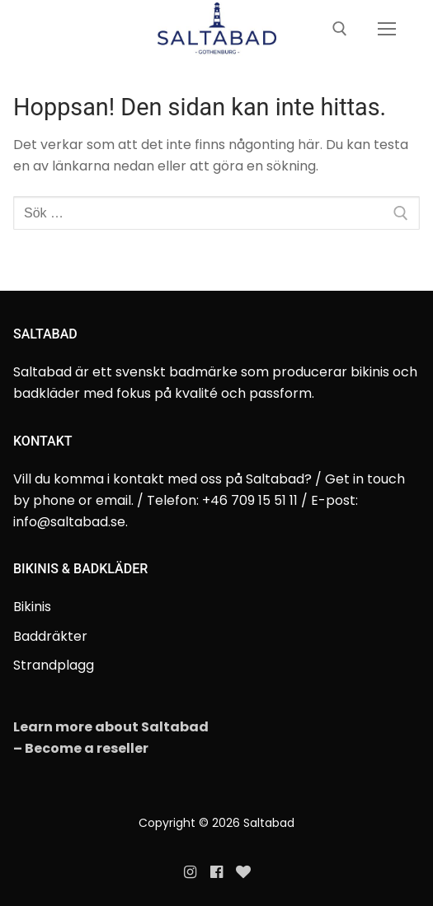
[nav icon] (386, 29)
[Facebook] (216, 872)
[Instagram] (189, 872)
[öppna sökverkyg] (339, 28)
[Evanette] (243, 872)
